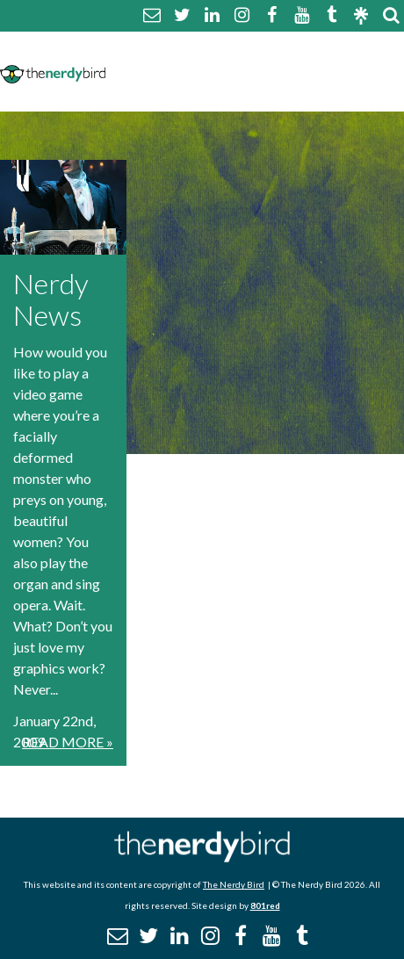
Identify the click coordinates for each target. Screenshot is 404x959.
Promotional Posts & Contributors (245, 91)
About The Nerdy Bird (189, 49)
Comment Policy (170, 70)
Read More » (67, 741)
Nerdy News (51, 299)
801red (265, 905)
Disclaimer (281, 70)
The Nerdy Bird (233, 884)
